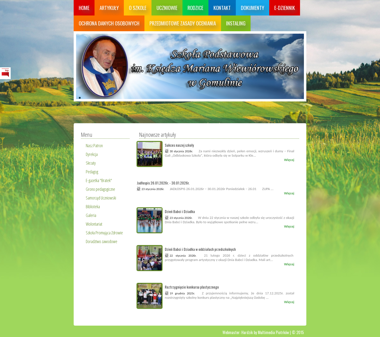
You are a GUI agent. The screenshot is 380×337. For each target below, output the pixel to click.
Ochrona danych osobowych (109, 23)
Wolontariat (94, 224)
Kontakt (222, 7)
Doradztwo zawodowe (101, 241)
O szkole (137, 7)
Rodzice (195, 7)
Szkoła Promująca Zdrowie (104, 233)
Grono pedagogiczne (100, 189)
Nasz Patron (94, 145)
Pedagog (92, 172)
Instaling (235, 23)
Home (84, 7)
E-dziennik (284, 7)
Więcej (289, 160)
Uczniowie (167, 7)
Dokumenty (252, 7)
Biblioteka (93, 206)
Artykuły (109, 7)
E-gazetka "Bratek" (99, 180)
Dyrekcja (92, 154)
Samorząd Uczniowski (101, 198)
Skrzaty (91, 163)
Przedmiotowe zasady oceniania (183, 23)
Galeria (91, 215)
